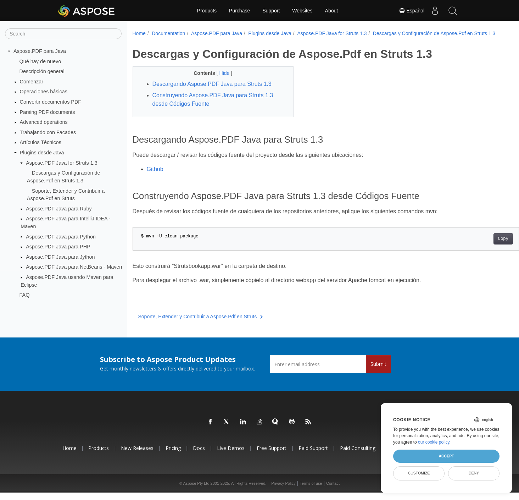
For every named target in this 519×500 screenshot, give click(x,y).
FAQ (24, 295)
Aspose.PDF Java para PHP (58, 246)
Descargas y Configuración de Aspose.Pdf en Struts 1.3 (200, 41)
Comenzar (31, 81)
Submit (378, 371)
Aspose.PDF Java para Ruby (59, 208)
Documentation (168, 33)
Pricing (173, 455)
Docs (199, 455)
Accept (446, 456)
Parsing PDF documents (47, 112)
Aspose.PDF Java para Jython (60, 257)
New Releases (137, 455)
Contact (333, 491)
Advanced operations (44, 122)
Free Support (271, 455)
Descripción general (42, 71)
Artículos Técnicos (40, 142)
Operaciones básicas (43, 91)
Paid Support (313, 455)
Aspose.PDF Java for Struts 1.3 (61, 163)
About (331, 10)
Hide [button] (219, 80)
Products (207, 10)
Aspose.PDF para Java (39, 51)
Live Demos (231, 455)
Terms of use (311, 491)
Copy (476, 246)
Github (155, 177)
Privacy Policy (283, 491)
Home (139, 33)
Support (271, 10)
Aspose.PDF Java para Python (61, 236)
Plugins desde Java (42, 152)
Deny (474, 473)
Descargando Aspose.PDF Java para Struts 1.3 (212, 91)
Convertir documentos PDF (51, 102)
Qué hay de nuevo (40, 61)
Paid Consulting (357, 455)
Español (411, 10)
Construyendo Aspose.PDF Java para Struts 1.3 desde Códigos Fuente (212, 107)
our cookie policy (434, 442)
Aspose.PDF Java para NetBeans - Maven (74, 267)
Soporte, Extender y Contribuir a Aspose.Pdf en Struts (200, 324)
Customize (419, 473)
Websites (302, 10)
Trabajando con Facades (48, 132)
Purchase (239, 10)
